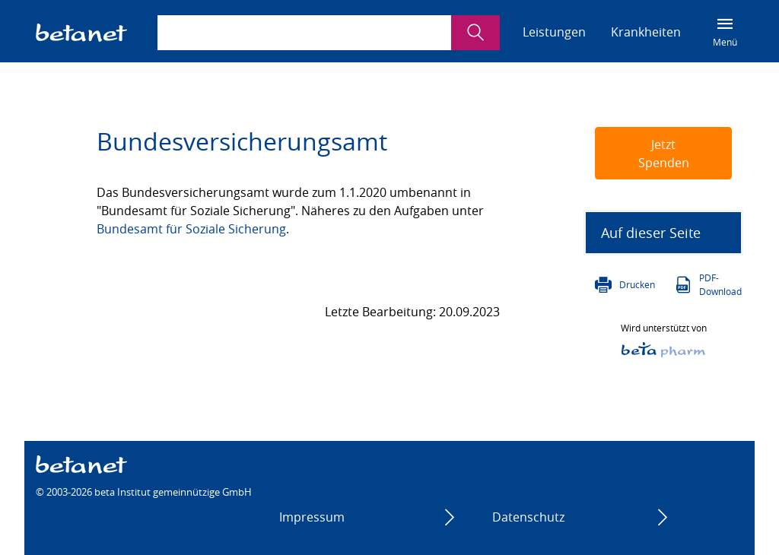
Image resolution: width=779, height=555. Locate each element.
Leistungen (554, 32)
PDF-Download (720, 284)
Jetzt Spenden (663, 153)
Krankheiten (646, 32)
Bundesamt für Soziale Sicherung (191, 228)
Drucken (637, 284)
